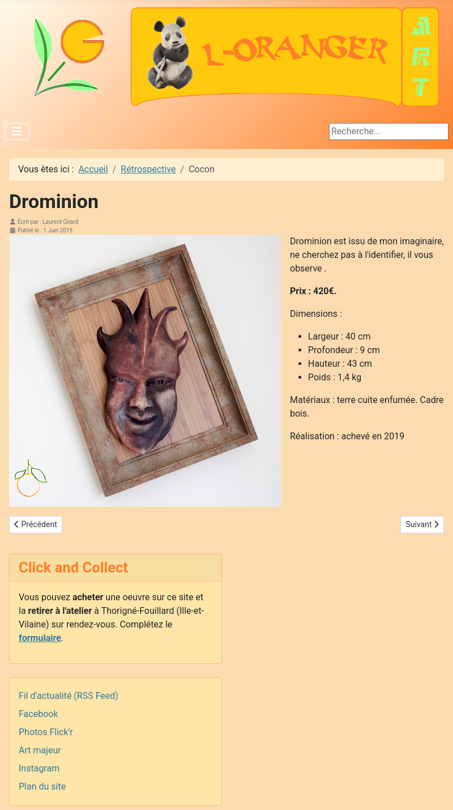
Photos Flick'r (46, 732)
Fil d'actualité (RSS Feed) (68, 695)
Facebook (38, 714)
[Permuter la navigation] (17, 131)
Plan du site (42, 786)
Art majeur (40, 750)
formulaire (40, 638)
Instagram (39, 768)
